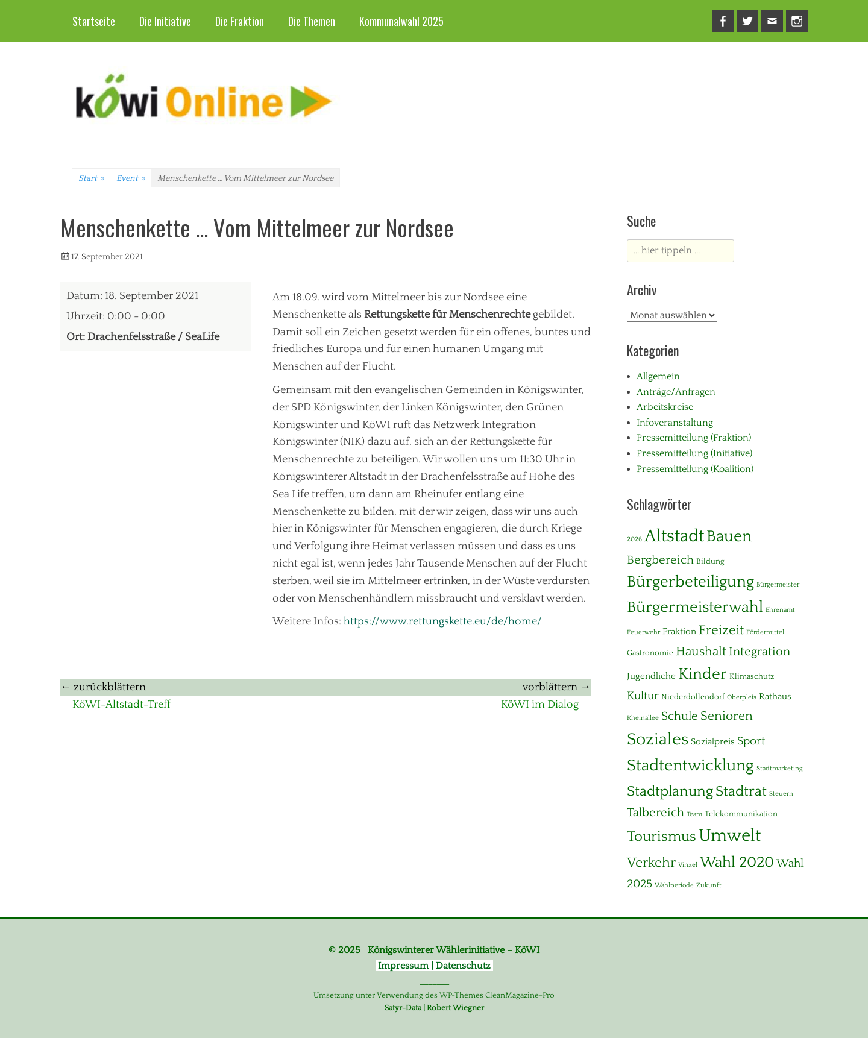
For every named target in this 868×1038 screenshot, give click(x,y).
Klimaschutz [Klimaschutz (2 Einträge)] (751, 676)
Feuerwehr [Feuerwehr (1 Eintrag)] (643, 632)
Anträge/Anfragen (676, 391)
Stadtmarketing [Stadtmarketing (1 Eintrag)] (779, 768)
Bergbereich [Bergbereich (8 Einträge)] (660, 560)
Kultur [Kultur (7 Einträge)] (643, 696)
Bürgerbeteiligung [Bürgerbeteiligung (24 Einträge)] (690, 582)
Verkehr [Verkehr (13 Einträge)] (651, 862)
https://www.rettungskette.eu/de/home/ (443, 621)
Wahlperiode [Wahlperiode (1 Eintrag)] (674, 885)
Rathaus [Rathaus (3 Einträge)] (775, 696)
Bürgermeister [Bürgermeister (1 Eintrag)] (777, 584)
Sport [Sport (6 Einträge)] (751, 741)
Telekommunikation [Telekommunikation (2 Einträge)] (741, 814)
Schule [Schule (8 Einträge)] (679, 716)
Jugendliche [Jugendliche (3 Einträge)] (651, 676)
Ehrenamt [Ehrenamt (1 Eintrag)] (780, 610)
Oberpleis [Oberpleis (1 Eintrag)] (741, 697)
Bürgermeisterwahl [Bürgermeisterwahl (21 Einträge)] (695, 607)
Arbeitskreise (665, 406)
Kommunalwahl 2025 (401, 21)
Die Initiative (165, 21)
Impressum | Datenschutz (434, 965)
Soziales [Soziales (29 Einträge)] (657, 740)
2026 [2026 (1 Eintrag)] (634, 539)
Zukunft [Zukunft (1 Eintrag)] (709, 885)
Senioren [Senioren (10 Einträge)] (726, 716)
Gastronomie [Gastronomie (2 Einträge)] (650, 653)
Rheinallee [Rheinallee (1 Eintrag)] (643, 718)
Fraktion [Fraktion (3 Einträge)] (679, 631)
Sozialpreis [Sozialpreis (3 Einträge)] (713, 742)
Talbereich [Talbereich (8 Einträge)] (655, 812)
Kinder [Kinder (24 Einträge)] (702, 674)
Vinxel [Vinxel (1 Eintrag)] (687, 865)
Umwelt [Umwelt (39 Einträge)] (730, 836)
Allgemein (658, 376)
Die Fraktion (239, 21)
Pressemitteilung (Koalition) (695, 469)
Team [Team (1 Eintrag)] (694, 814)
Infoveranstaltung (675, 422)
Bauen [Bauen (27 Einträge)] (729, 536)
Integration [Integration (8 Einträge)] (759, 651)
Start (91, 178)
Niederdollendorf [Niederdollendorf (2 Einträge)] (693, 697)
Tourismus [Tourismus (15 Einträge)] (661, 837)
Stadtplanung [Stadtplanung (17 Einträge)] (670, 791)
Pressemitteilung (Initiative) (694, 453)
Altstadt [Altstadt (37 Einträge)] (674, 536)
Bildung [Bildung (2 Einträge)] (710, 561)
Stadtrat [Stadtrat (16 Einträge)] (741, 791)
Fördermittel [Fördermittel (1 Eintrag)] (765, 632)
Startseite (93, 21)
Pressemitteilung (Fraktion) (694, 437)
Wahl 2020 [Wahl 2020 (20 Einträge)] (737, 862)
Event (130, 178)
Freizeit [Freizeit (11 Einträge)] (721, 630)
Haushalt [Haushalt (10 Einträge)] (701, 651)
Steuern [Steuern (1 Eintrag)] (781, 793)
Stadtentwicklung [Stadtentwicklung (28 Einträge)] (690, 765)
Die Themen (311, 21)
